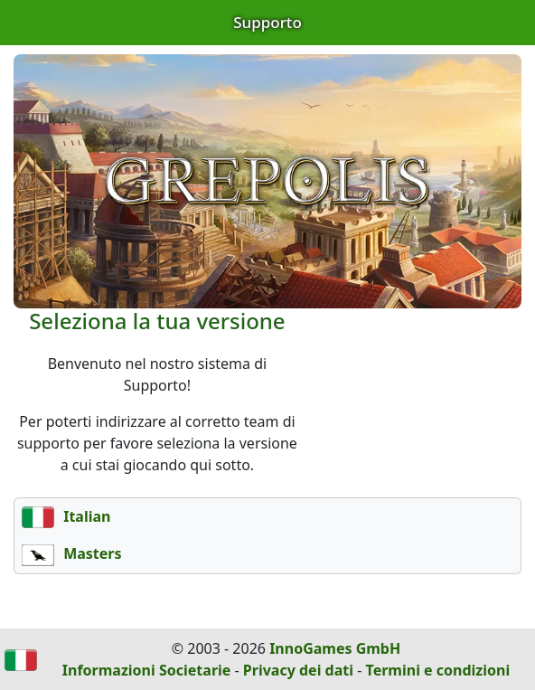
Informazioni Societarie (146, 670)
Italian (66, 516)
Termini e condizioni (438, 670)
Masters (72, 553)
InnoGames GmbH (334, 648)
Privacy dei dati (298, 670)
